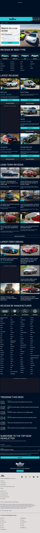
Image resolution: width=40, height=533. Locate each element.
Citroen (1, 363)
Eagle (11, 319)
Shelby (31, 336)
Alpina (1, 325)
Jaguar (11, 361)
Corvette (2, 367)
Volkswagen (32, 365)
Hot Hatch (12, 65)
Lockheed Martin (23, 332)
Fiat (11, 326)
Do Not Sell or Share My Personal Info (7, 486)
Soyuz (31, 345)
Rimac (31, 328)
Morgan (21, 353)
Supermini (32, 63)
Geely (11, 334)
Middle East (24, 527)
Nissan (21, 357)
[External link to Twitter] (29, 477)
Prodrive (32, 319)
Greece (3, 520)
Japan (3, 527)
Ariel (1, 329)
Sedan (21, 68)
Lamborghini (22, 319)
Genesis (11, 336)
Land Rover (22, 324)
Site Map (3, 498)
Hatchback (12, 63)
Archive (1, 488)
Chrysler (2, 361)
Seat (31, 334)
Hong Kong (4, 521)
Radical (31, 321)
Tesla (31, 353)
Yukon (31, 371)
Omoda (21, 361)
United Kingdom (6, 478)
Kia (11, 369)
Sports (31, 61)
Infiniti (11, 354)
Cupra (1, 369)
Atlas (1, 333)
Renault (31, 326)
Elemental (12, 321)
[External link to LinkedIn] (37, 477)
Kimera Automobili (13, 371)
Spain (23, 523)
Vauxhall (32, 363)
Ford (11, 330)
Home (2, 22)
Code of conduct (5, 493)
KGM (11, 367)
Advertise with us (5, 494)
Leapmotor (22, 326)
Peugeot (22, 366)
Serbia (23, 520)
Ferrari (11, 324)
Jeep (11, 363)
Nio (21, 355)
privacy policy (28, 454)
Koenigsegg (12, 373)
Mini (21, 349)
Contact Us (2, 480)
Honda (11, 348)
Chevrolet (2, 358)
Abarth (1, 321)
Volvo (31, 367)
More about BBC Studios (6, 510)
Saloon (21, 65)
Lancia (21, 321)
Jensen (11, 365)
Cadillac (1, 350)
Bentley (1, 340)
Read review (10, 100)
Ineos (11, 352)
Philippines (24, 518)
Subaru (31, 349)
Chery (1, 356)
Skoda (31, 338)
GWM (11, 344)
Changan (2, 354)
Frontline (12, 332)
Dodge (1, 373)
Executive (12, 61)
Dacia (1, 371)
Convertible (2, 65)
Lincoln (21, 330)
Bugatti (1, 346)
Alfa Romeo (2, 323)
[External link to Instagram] (26, 477)
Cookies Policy (3, 484)
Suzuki (31, 351)
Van (31, 65)
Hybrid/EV (12, 68)
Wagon (31, 68)
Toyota (31, 361)
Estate (1, 70)
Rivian (31, 330)
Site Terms (4, 491)
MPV (21, 63)
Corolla (1, 365)
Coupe (1, 68)
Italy (2, 525)
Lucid (21, 336)
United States (12, 478)
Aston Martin (2, 331)
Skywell (31, 340)
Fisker (11, 328)
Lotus (21, 334)
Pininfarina (22, 368)
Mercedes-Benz (23, 345)
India (3, 523)
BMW (1, 342)
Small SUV (22, 70)
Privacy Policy (3, 482)
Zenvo (31, 373)
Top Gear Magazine (5, 496)
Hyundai (11, 350)
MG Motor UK (22, 347)
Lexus (21, 328)
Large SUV (12, 70)
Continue (10, 42)
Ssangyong (32, 347)
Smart (31, 342)
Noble (21, 359)
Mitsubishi (22, 351)
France (3, 518)
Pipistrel (22, 370)
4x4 (1, 61)
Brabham (2, 344)
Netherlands (4, 529)
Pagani (21, 364)
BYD (1, 348)
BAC (1, 337)
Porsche (31, 317)
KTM (21, 317)
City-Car (2, 63)
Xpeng (31, 369)
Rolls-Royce (32, 332)
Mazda (21, 340)
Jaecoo (11, 358)
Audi (1, 335)
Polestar (22, 372)
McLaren (22, 342)
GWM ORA (12, 346)
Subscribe (20, 457)
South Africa (24, 521)
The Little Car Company (34, 355)
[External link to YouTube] (33, 477)
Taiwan (23, 525)
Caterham (2, 352)
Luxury (21, 61)
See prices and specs (10, 103)
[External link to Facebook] (22, 477)
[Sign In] (34, 19)
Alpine (1, 327)
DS (11, 317)
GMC (11, 338)
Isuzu (11, 356)
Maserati (22, 338)
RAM (31, 324)
